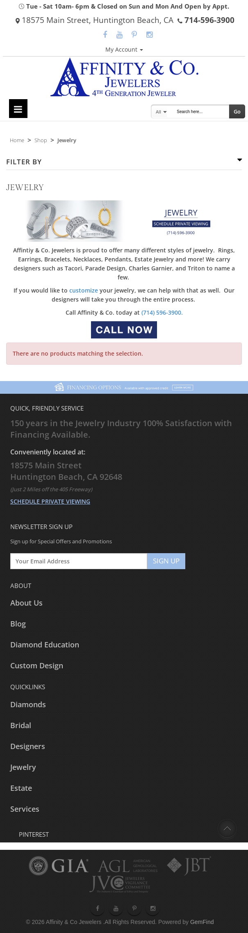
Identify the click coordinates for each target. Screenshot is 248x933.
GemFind (202, 922)
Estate (21, 788)
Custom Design (36, 665)
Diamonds (28, 704)
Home (17, 140)
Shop (40, 140)
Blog (18, 624)
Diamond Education (44, 644)
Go (237, 111)
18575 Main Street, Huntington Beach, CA (94, 19)
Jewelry (23, 767)
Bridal (20, 725)
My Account (124, 49)
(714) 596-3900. (162, 312)
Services (24, 809)
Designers (27, 746)
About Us (26, 603)
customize (83, 290)
